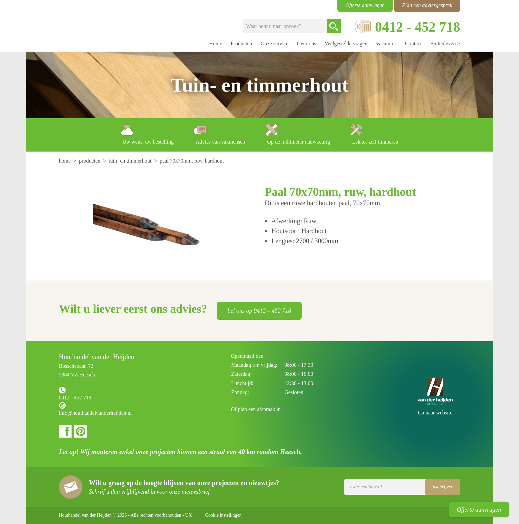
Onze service (274, 43)
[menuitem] (65, 161)
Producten (241, 43)
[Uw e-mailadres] (402, 487)
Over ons (306, 43)
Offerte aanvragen (479, 509)
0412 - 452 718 (75, 397)
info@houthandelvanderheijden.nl (95, 413)
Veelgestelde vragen (346, 43)
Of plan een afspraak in (256, 409)
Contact (413, 43)
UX (188, 515)
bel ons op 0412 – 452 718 (259, 310)
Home (215, 43)
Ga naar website (435, 412)
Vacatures (386, 43)
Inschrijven (442, 486)
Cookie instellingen (223, 515)
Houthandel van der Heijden (86, 26)
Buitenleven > (445, 43)
